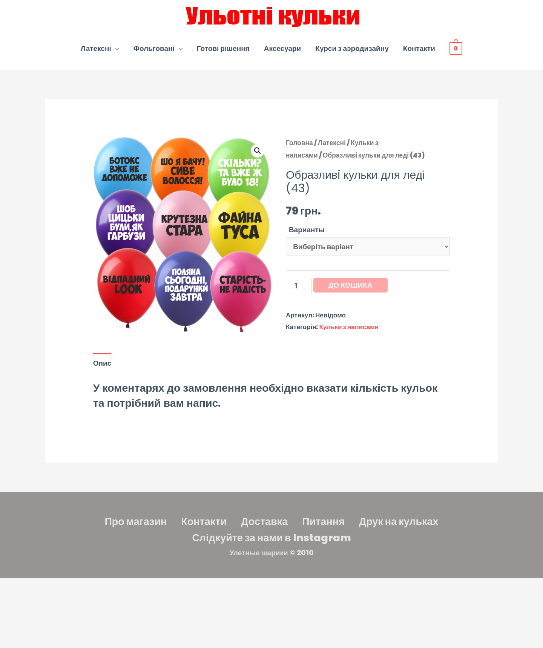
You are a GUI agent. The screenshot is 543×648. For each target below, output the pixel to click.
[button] (257, 151)
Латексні (96, 48)
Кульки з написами (349, 326)
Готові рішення (223, 48)
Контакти (419, 48)
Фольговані (154, 48)
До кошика (350, 285)
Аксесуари (282, 48)
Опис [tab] (102, 363)
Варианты (307, 230)
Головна (299, 142)
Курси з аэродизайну (351, 48)
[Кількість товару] (299, 286)
